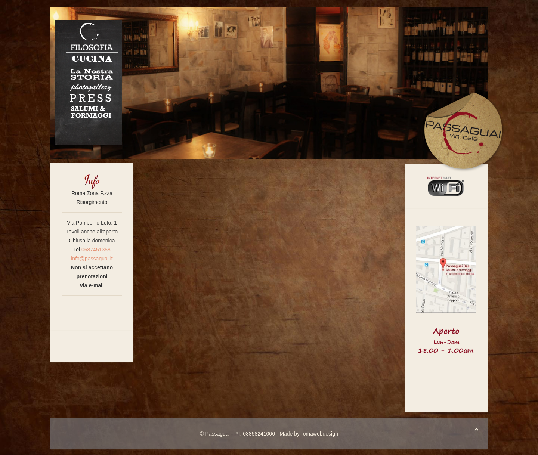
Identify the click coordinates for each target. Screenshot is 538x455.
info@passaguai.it (92, 258)
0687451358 (96, 250)
